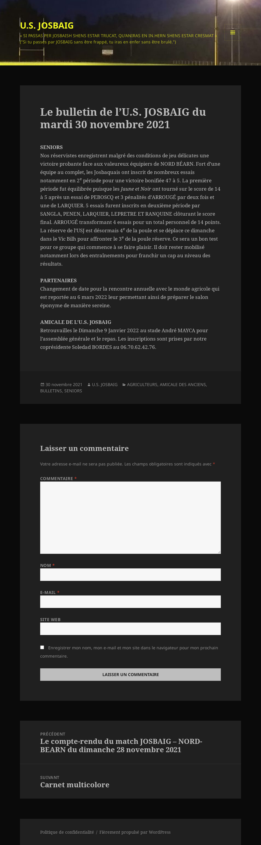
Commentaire (58, 478)
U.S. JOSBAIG (47, 25)
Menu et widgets (233, 40)
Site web (50, 619)
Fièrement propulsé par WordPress (135, 832)
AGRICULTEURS (142, 384)
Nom (47, 565)
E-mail (50, 592)
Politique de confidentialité (67, 832)
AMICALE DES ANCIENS (183, 384)
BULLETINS (51, 391)
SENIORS (73, 391)
